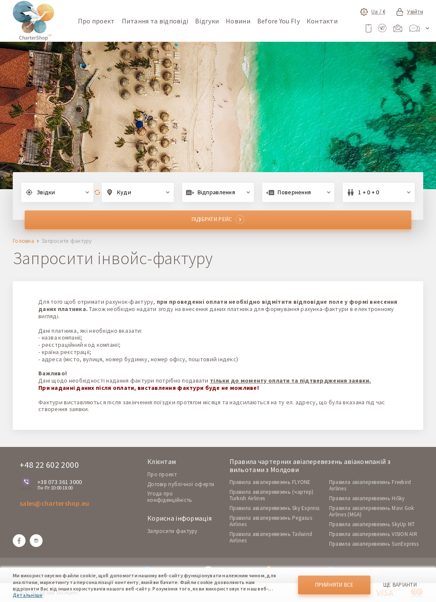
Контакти (322, 21)
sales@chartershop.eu (54, 503)
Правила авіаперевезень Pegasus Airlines (270, 521)
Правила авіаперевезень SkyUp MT (372, 524)
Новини (238, 21)
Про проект (96, 21)
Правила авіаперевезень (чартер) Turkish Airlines (271, 495)
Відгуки (207, 21)
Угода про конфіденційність (169, 497)
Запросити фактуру (172, 531)
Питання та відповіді (155, 21)
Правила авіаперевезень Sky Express (274, 508)
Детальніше (28, 595)
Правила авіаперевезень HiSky (367, 498)
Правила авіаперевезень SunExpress (374, 543)
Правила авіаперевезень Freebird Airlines (370, 485)
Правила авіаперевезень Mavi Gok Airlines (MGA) (371, 511)
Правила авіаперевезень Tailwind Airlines (271, 537)
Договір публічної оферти (181, 484)
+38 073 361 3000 (59, 481)
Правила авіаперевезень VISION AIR (373, 534)
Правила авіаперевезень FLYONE (270, 482)
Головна (23, 241)
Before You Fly (278, 21)
